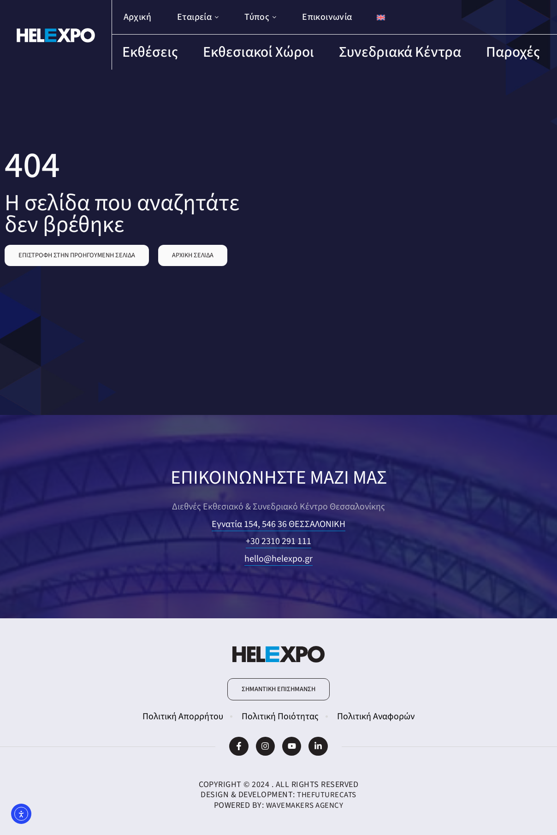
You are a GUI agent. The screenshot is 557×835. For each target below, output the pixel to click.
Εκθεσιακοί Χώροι (258, 52)
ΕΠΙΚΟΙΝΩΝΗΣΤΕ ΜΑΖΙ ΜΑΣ (278, 476)
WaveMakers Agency (305, 805)
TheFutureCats (327, 794)
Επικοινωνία (327, 17)
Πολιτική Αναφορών (376, 716)
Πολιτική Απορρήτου (182, 716)
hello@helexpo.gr (278, 558)
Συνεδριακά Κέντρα (400, 52)
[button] (77, 255)
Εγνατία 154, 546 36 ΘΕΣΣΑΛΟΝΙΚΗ (278, 524)
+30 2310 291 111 (278, 541)
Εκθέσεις (150, 52)
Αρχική (137, 17)
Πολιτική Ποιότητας (280, 716)
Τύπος (260, 17)
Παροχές (513, 52)
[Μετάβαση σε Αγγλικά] (381, 17)
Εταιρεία (198, 17)
